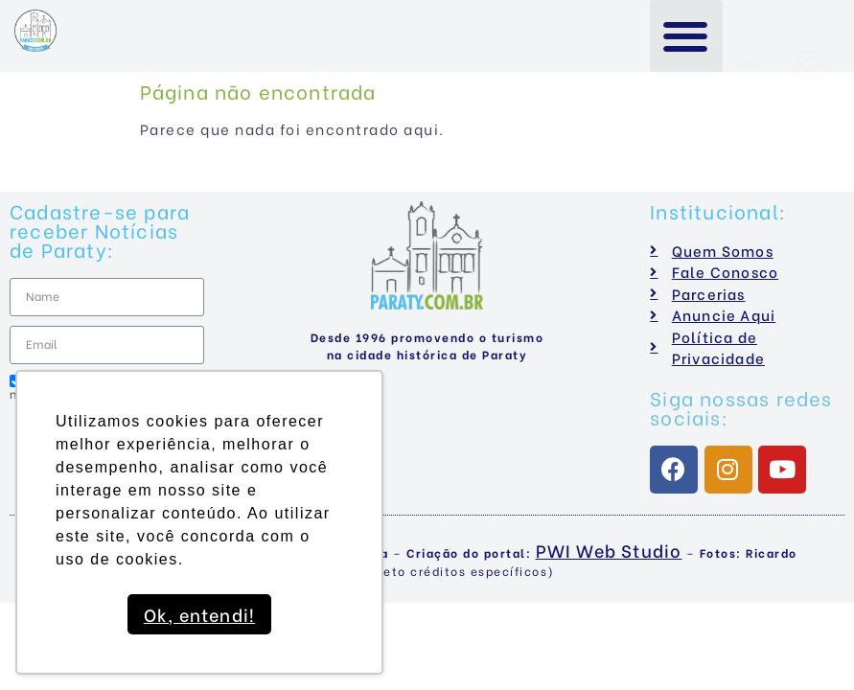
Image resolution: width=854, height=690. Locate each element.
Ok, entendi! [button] (199, 614)
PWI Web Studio (609, 550)
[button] (687, 36)
